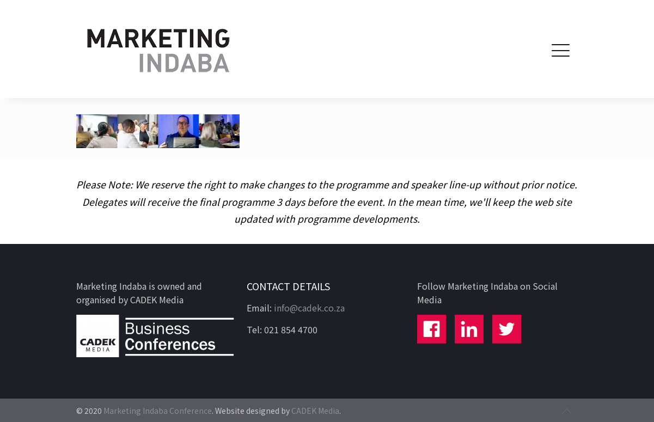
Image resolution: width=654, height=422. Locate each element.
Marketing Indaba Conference (157, 410)
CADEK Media (315, 410)
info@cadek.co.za (309, 307)
